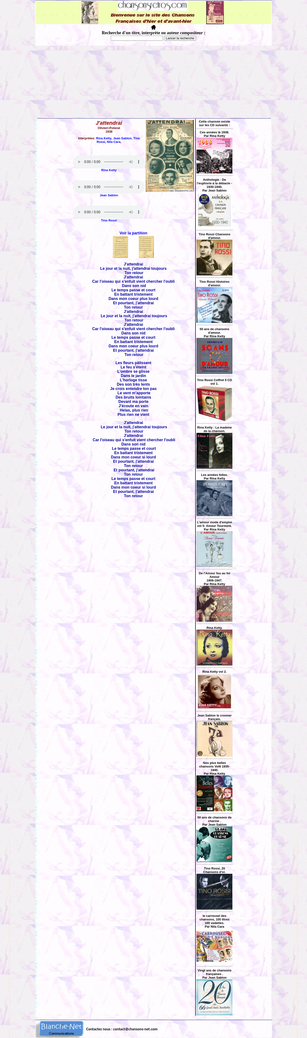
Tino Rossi (109, 220)
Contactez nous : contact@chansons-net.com (122, 1029)
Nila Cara (113, 142)
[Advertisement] (153, 81)
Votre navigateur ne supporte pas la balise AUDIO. (109, 161)
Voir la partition (133, 233)
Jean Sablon (122, 138)
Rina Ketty (104, 138)
